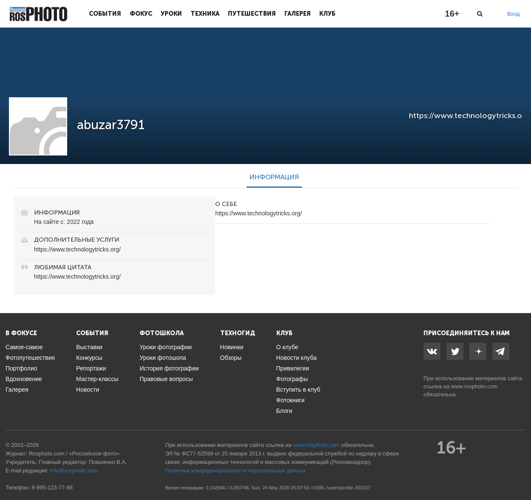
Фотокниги (290, 400)
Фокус (141, 13)
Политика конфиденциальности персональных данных (235, 470)
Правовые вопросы (166, 379)
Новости (87, 389)
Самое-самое (24, 347)
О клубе (287, 347)
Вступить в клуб (298, 389)
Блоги (284, 410)
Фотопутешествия (30, 357)
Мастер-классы (97, 379)
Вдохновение (24, 379)
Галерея (297, 13)
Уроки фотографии (165, 347)
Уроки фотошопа (162, 357)
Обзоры (231, 357)
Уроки (171, 13)
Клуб (327, 13)
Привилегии (293, 368)
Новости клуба (296, 357)
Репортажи (91, 368)
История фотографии (169, 368)
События (105, 13)
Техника (204, 13)
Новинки (232, 347)
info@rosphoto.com (74, 470)
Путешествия (252, 13)
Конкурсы (89, 357)
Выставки (89, 347)
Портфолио (21, 368)
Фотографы (292, 379)
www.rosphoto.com (474, 386)
